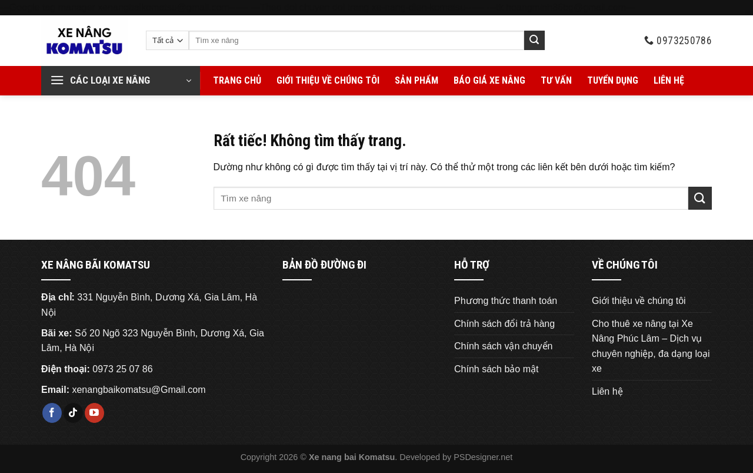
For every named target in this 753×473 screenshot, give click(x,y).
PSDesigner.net (483, 457)
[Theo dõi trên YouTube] (94, 413)
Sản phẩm (416, 80)
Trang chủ (237, 80)
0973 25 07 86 (122, 369)
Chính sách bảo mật (496, 369)
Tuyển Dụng (612, 80)
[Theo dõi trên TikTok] (73, 413)
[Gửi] (534, 41)
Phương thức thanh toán (505, 301)
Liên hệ (669, 80)
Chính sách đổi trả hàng (504, 324)
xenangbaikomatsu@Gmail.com (138, 390)
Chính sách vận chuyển (503, 346)
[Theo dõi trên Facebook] (52, 413)
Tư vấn (556, 80)
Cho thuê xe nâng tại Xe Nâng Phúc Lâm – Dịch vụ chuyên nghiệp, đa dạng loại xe (650, 346)
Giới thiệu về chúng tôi (327, 80)
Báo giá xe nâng (489, 80)
